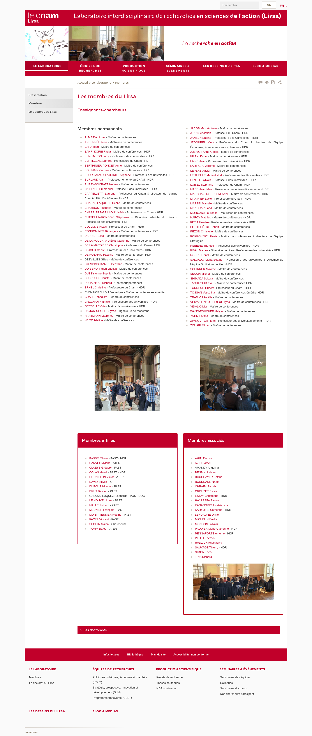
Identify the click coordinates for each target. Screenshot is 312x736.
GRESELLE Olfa (95, 306)
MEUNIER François (101, 509)
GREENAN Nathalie (97, 301)
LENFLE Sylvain (200, 180)
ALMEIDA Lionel (95, 137)
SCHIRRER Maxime (203, 269)
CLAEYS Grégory (100, 467)
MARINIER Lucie (201, 198)
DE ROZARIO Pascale (99, 254)
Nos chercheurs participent (237, 694)
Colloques (226, 683)
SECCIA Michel (200, 273)
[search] (239, 5)
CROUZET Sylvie (206, 491)
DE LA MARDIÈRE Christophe (104, 245)
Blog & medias (105, 711)
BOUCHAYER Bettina (208, 477)
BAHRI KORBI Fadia (98, 151)
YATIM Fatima (199, 316)
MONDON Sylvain (206, 524)
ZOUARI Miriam (200, 325)
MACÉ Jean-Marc (201, 189)
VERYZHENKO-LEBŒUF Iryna (210, 302)
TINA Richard (204, 557)
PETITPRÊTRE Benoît (204, 226)
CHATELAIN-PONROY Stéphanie (107, 217)
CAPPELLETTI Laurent (100, 193)
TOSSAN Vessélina (202, 292)
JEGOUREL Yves (202, 142)
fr (282, 5)
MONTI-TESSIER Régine (105, 514)
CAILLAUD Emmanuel (99, 189)
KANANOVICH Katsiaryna (211, 505)
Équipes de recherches (113, 669)
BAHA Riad (92, 146)
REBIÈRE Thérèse (202, 245)
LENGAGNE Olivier (207, 514)
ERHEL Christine (95, 287)
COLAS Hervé (98, 472)
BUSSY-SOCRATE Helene (101, 184)
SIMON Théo (203, 552)
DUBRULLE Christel (97, 278)
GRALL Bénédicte (96, 297)
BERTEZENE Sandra (98, 160)
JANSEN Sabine (200, 137)
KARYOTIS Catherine (208, 509)
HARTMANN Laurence (99, 315)
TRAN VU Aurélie (201, 297)
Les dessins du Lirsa (47, 711)
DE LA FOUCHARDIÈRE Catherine (107, 240)
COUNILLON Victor (101, 477)
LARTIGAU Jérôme (202, 165)
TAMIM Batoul (98, 528)
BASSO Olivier (99, 458)
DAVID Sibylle (98, 481)
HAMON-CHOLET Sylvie (100, 311)
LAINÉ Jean (197, 161)
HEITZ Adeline (94, 320)
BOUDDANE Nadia (207, 481)
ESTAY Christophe (207, 495)
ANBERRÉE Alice (96, 142)
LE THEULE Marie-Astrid (206, 175)
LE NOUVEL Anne (101, 500)
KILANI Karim (199, 156)
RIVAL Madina (199, 250)
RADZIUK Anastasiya (208, 543)
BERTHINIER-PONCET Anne (103, 165)
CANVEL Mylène (100, 463)
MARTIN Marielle (201, 203)
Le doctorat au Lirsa (42, 112)
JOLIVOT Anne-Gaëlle (204, 151)
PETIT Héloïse (199, 222)
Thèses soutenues (168, 683)
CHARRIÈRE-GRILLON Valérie (104, 212)
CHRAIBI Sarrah (205, 486)
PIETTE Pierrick (205, 538)
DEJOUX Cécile (95, 250)
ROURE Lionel (199, 255)
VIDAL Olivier (198, 306)
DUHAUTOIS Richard (98, 283)
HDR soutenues (166, 688)
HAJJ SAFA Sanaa (207, 500)
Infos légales (111, 654)
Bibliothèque (135, 654)
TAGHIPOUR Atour (202, 283)
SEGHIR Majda (99, 524)
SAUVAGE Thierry (206, 547)
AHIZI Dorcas (203, 458)
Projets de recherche (169, 677)
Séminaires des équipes (235, 677)
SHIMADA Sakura (201, 278)
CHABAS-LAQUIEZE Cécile (102, 203)
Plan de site (158, 654)
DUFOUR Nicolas (100, 486)
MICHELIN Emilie (206, 519)
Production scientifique (178, 669)
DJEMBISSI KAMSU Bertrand (103, 264)
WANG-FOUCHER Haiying (207, 311)
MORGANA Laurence (203, 212)
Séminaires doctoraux (234, 688)
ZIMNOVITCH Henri (203, 320)
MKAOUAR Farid (201, 208)
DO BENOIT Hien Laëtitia (101, 269)
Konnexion (31, 732)
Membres (122, 82)
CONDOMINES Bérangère (101, 231)
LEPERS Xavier (200, 170)
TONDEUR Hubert (202, 288)
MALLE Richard (99, 505)
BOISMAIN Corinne (97, 170)
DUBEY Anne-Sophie (98, 273)
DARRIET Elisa (94, 235)
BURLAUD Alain (95, 179)
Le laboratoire (101, 82)
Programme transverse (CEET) (112, 697)
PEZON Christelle (201, 231)
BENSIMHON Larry (97, 156)
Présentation (37, 95)
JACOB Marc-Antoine (203, 128)
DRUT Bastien (98, 491)
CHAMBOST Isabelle (98, 207)
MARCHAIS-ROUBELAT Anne (209, 194)
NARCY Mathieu (200, 217)
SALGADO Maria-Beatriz (206, 259)
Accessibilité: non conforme (191, 654)
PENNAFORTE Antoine (210, 533)
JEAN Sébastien (200, 133)
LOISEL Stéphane (201, 184)
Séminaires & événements (242, 669)
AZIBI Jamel (203, 463)
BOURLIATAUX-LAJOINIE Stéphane (108, 175)
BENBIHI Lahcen (206, 472)
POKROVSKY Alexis (203, 236)
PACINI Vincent (99, 519)
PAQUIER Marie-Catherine (212, 528)
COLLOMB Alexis (96, 226)
